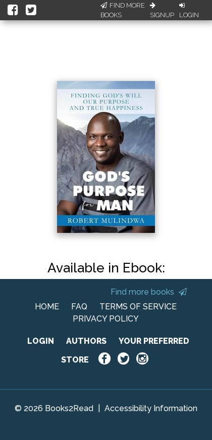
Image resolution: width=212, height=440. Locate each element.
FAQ (79, 306)
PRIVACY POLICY (106, 319)
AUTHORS (86, 341)
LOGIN (40, 341)
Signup (162, 10)
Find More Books (122, 10)
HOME (47, 306)
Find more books (149, 292)
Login (189, 10)
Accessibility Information (150, 408)
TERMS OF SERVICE (138, 306)
